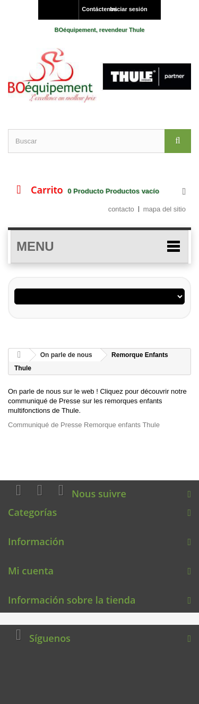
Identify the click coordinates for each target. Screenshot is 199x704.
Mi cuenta (31, 570)
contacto (121, 209)
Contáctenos (93, 9)
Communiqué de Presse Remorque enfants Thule (84, 425)
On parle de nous (66, 355)
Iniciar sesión (128, 9)
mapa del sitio (164, 209)
